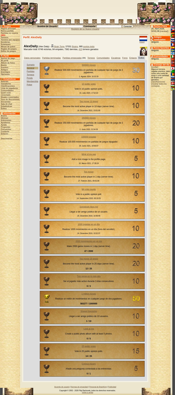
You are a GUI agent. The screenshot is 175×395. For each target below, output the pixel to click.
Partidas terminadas (51, 58)
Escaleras (5, 42)
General (30, 68)
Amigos (4, 70)
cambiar (164, 31)
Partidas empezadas (72, 58)
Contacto (5, 131)
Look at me (88, 329)
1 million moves (89, 294)
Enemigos (5, 72)
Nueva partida (7, 31)
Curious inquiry (89, 364)
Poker (29, 84)
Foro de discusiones (10, 99)
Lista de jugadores (9, 88)
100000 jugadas (88, 137)
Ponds (30, 78)
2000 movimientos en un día (89, 241)
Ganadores (6, 84)
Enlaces (4, 134)
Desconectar (6, 138)
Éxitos (4, 108)
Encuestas (5, 102)
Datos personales (32, 58)
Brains (4, 116)
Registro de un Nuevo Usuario (85, 29)
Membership (32, 81)
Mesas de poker (8, 47)
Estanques (6, 44)
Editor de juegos (8, 51)
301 (3, 35)
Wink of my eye (89, 154)
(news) (142, 42)
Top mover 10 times (89, 101)
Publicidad (112, 387)
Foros (125, 58)
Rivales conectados (10, 97)
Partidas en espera (9, 33)
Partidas (30, 71)
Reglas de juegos (9, 49)
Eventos (4, 67)
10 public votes (89, 84)
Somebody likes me (89, 207)
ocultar (155, 67)
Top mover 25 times (89, 259)
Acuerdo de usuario (62, 387)
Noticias (4, 81)
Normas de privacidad (79, 387)
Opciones (5, 74)
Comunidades (7, 90)
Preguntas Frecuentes (6, 128)
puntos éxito (88, 46)
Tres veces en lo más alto (89, 276)
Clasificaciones (8, 86)
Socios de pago (8, 58)
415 (80, 49)
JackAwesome (158, 82)
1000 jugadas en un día (89, 224)
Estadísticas (6, 106)
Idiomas (4, 118)
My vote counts (89, 189)
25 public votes (89, 346)
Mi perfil (4, 61)
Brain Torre (59, 46)
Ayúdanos (5, 122)
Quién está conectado (6, 94)
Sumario (31, 65)
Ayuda (4, 125)
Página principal (8, 28)
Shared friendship (89, 311)
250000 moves (89, 118)
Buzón (4, 65)
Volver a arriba (87, 392)
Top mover (89, 172)
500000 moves (89, 65)
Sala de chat (6, 104)
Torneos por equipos (10, 40)
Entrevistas (6, 120)
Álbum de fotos (8, 63)
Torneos (4, 37)
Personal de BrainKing (98, 387)
